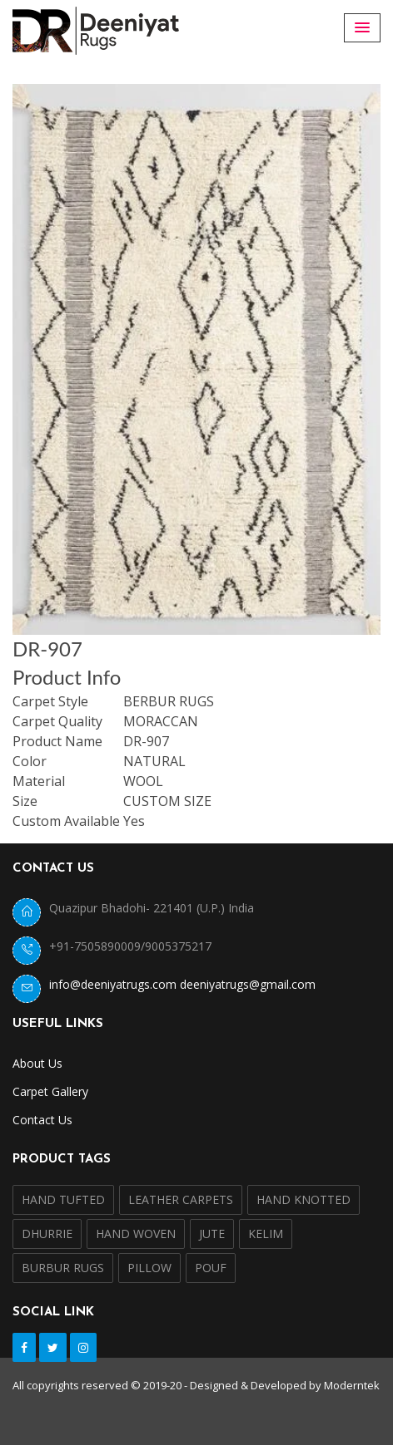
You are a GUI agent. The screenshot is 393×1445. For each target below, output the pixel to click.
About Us (37, 1063)
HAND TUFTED (63, 1199)
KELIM (265, 1233)
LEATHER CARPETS (180, 1199)
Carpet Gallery (50, 1091)
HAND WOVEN (136, 1233)
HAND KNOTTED (303, 1199)
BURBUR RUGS (63, 1267)
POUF (210, 1267)
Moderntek (352, 1385)
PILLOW (149, 1267)
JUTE (212, 1233)
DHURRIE (47, 1233)
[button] (362, 27)
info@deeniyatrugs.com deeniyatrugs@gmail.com (182, 984)
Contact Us (42, 1120)
